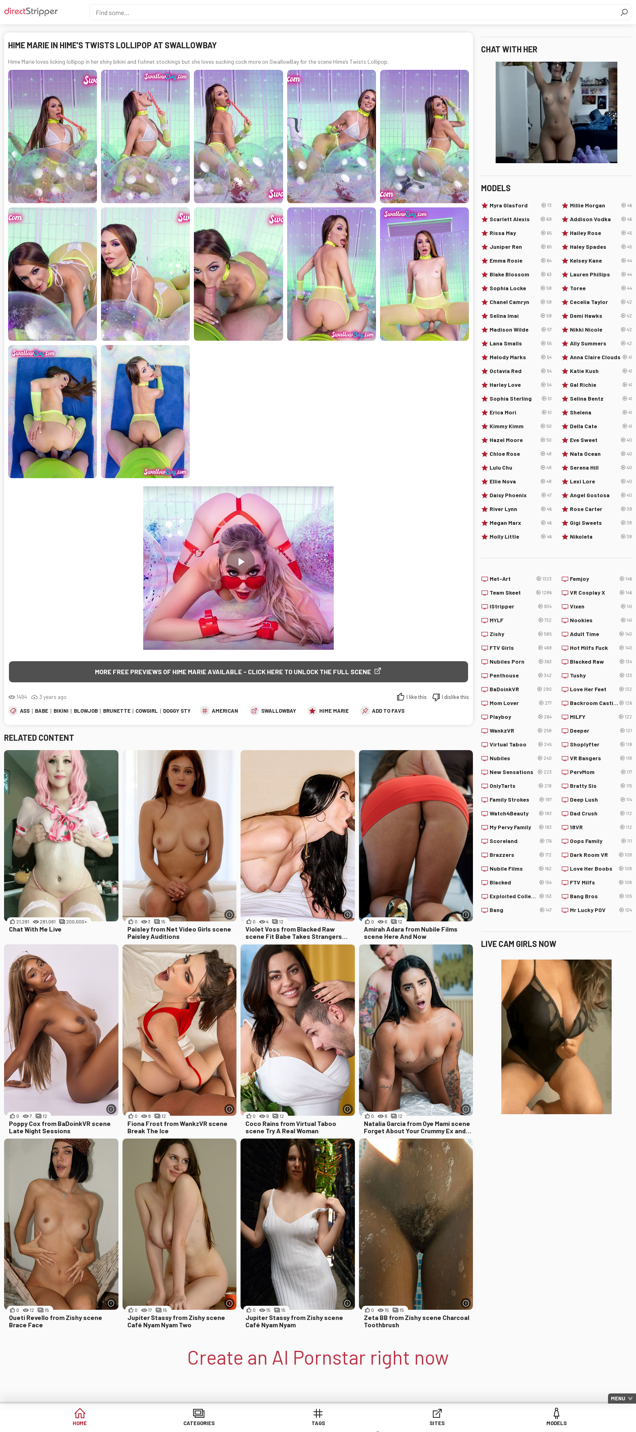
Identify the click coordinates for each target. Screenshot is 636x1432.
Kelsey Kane (601, 260)
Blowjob (86, 711)
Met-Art (521, 579)
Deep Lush (601, 799)
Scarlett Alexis (521, 219)
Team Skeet (521, 592)
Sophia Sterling (521, 398)
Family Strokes (521, 799)
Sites (318, 1423)
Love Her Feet (601, 689)
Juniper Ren (521, 247)
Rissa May (521, 233)
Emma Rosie (521, 260)
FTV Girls (521, 648)
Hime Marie (334, 711)
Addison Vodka (601, 219)
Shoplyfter (601, 744)
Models (380, 1423)
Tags (256, 1423)
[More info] (229, 915)
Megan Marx (521, 523)
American (225, 711)
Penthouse (521, 675)
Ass (25, 711)
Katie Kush (601, 371)
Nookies (601, 620)
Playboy (521, 717)
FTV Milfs (601, 882)
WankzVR (521, 730)
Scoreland (521, 841)
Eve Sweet (601, 440)
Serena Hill (601, 467)
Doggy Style (180, 711)
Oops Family (601, 841)
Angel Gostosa (601, 495)
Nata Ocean (601, 454)
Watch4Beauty (521, 813)
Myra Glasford (521, 205)
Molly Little (521, 536)
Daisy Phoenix (521, 495)
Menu (618, 1398)
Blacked (521, 882)
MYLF (521, 620)
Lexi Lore (601, 481)
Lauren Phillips (601, 274)
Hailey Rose (601, 233)
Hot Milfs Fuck (601, 648)
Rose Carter (601, 509)
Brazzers (521, 855)
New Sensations (521, 772)
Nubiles (521, 758)
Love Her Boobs (601, 868)
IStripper (521, 606)
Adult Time (601, 634)
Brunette (117, 711)
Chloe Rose (521, 454)
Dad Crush (601, 813)
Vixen (601, 606)
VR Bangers (601, 758)
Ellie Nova (521, 481)
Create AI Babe (504, 1423)
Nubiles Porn (521, 661)
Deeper (601, 730)
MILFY (601, 717)
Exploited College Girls (521, 896)
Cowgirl (146, 711)
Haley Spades (601, 247)
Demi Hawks (601, 316)
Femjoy (601, 579)
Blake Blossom (521, 274)
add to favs (388, 711)
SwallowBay (278, 711)
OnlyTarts (521, 786)
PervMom (601, 772)
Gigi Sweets (601, 523)
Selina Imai (521, 316)
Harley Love (521, 385)
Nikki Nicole (601, 329)
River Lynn (521, 509)
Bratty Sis (601, 786)
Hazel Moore (521, 440)
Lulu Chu (521, 467)
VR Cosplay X (601, 592)
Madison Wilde (521, 329)
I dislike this (455, 697)
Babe (41, 711)
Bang (521, 910)
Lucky (442, 1423)
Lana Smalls (521, 343)
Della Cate (601, 426)
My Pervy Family (521, 827)
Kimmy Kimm (521, 426)
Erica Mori (521, 412)
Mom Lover (521, 703)
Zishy (521, 634)
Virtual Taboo (521, 744)
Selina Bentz (601, 398)
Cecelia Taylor (601, 302)
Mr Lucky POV (601, 910)
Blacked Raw (601, 661)
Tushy (601, 675)
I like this (416, 697)
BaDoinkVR (521, 689)
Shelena (601, 412)
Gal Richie (601, 385)
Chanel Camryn (521, 302)
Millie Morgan (601, 205)
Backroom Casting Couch (601, 703)
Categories (194, 1423)
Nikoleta (601, 536)
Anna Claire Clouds (601, 357)
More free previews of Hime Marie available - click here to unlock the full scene (233, 671)
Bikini (61, 711)
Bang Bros (601, 896)
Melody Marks (521, 357)
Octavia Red (521, 371)
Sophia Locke (521, 288)
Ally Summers (601, 343)
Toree (601, 288)
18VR (601, 827)
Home (132, 1423)
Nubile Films (521, 868)
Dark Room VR (601, 855)
